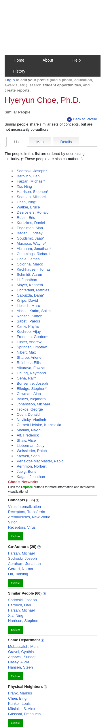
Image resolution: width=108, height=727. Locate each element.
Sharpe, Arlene (29, 357)
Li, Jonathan (27, 280)
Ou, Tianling (18, 574)
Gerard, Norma (20, 569)
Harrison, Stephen (23, 620)
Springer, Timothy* (32, 347)
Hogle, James (28, 259)
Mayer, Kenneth (30, 285)
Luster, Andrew (29, 342)
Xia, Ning (24, 186)
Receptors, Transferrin (26, 512)
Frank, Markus (20, 693)
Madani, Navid (29, 430)
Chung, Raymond (31, 373)
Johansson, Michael (33, 404)
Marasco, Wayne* (31, 243)
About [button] (48, 60)
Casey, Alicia (18, 662)
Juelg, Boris (26, 471)
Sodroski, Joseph (22, 558)
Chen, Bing (17, 698)
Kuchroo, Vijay (29, 331)
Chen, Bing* (27, 202)
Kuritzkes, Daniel (31, 223)
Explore (15, 536)
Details (66, 142)
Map (39, 142)
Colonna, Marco (30, 264)
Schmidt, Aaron (29, 274)
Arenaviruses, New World (29, 517)
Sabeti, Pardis (28, 321)
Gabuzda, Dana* (30, 295)
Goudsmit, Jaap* (30, 238)
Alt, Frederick (28, 435)
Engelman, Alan (30, 228)
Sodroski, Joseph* (32, 171)
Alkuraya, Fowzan (31, 368)
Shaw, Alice (26, 440)
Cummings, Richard (33, 254)
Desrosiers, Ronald (33, 212)
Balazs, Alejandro (31, 399)
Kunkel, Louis (19, 703)
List (17, 142)
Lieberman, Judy (30, 445)
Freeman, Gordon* (32, 337)
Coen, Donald (28, 414)
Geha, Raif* (26, 378)
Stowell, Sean (28, 456)
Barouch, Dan (28, 176)
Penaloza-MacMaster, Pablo (40, 461)
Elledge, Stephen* (32, 388)
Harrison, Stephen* (32, 191)
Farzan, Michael (21, 553)
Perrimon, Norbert (31, 466)
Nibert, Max (26, 352)
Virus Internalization (24, 506)
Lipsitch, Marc (28, 305)
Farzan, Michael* (31, 181)
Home (19, 60)
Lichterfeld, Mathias (33, 290)
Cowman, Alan (29, 394)
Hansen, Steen (20, 667)
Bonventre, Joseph (32, 383)
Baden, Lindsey (30, 233)
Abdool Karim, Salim (34, 311)
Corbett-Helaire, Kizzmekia (39, 425)
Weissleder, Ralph (32, 451)
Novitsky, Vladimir (31, 419)
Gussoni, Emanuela (24, 714)
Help (77, 60)
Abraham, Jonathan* (34, 248)
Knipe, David (27, 300)
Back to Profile (82, 119)
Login (10, 80)
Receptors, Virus (22, 527)
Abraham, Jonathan (24, 563)
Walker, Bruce (28, 207)
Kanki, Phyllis (28, 326)
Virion (13, 522)
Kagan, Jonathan (31, 476)
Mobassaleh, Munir (24, 646)
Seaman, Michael (31, 197)
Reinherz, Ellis (29, 362)
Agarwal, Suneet (21, 657)
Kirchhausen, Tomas (34, 269)
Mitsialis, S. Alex (21, 709)
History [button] (19, 71)
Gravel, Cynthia (21, 652)
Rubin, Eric (26, 217)
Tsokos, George (30, 409)
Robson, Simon (29, 316)
